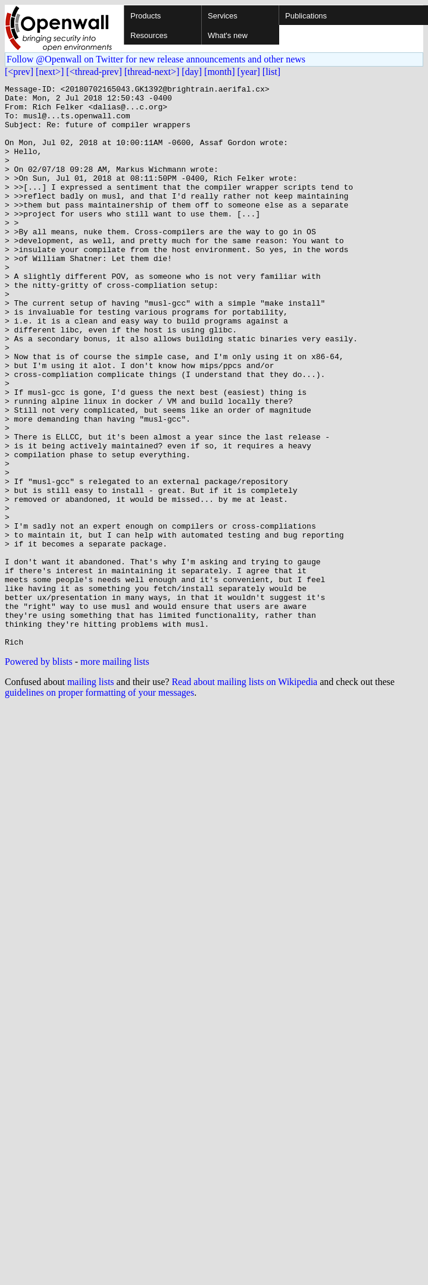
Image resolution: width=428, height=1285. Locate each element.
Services (223, 15)
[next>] (50, 72)
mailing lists (90, 794)
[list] (271, 72)
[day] (192, 72)
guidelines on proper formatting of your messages (99, 805)
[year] (249, 72)
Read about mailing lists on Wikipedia (244, 794)
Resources (148, 35)
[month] (219, 72)
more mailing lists (114, 774)
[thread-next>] (152, 72)
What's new (228, 35)
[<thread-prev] (93, 72)
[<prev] (19, 72)
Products (145, 15)
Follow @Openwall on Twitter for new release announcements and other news (156, 59)
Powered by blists (39, 774)
